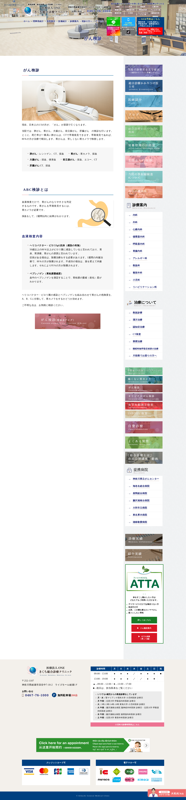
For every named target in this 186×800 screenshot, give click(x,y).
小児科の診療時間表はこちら (127, 725)
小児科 (130, 13)
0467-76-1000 (99, 11)
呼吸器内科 (143, 10)
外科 (130, 6)
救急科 (142, 6)
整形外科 (118, 13)
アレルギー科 (155, 10)
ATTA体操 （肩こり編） (144, 638)
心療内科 (155, 6)
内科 (118, 6)
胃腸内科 (118, 10)
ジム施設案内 (144, 628)
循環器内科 (130, 10)
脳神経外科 (155, 13)
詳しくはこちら (144, 620)
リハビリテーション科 (143, 13)
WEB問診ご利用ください (128, 22)
